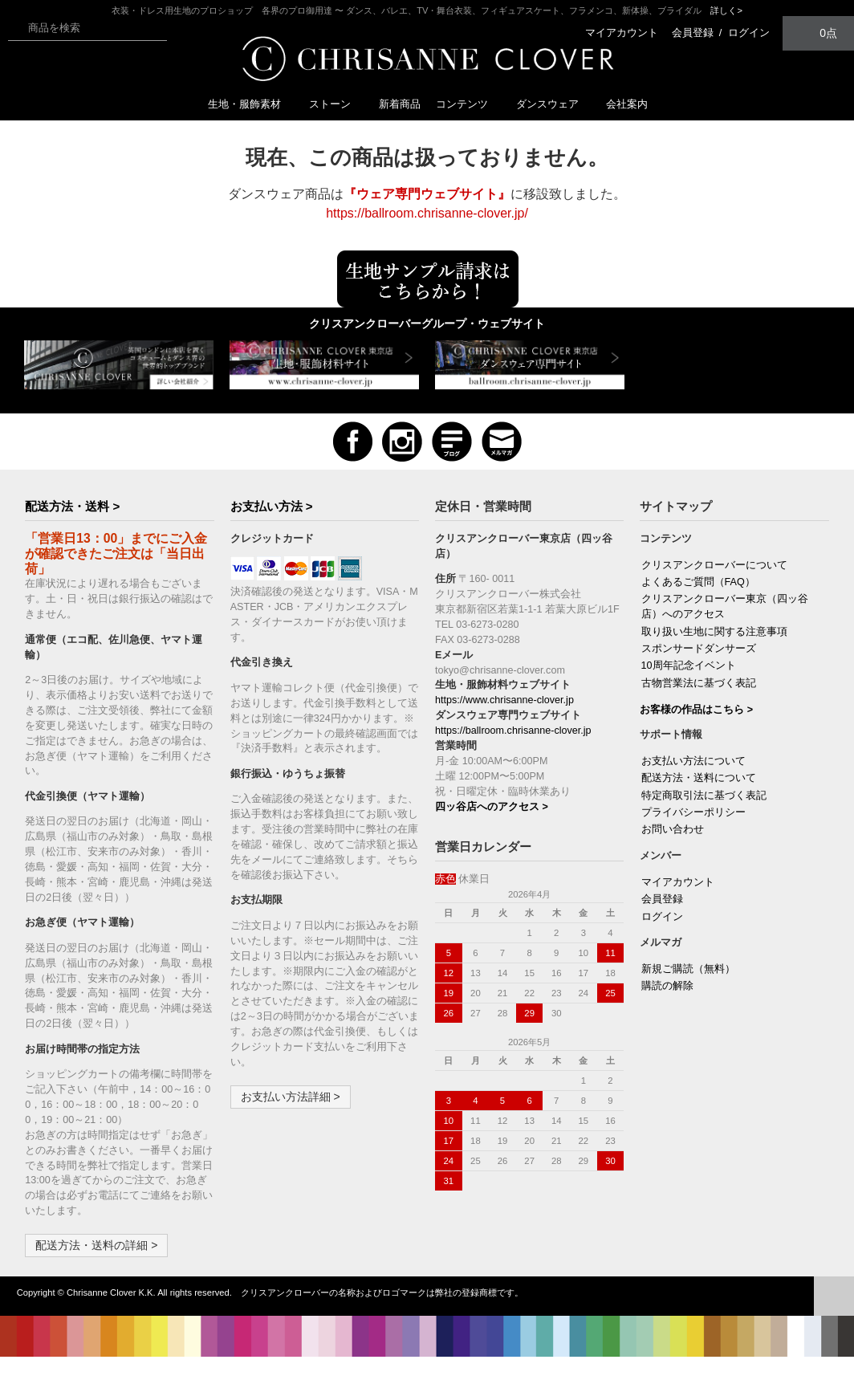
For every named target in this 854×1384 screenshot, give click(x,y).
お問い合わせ (672, 829)
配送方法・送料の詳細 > (96, 1245)
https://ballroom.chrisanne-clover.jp (513, 730)
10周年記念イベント (688, 665)
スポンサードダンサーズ (698, 648)
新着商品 (400, 104)
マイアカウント (621, 32)
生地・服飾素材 (251, 104)
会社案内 (627, 104)
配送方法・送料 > (72, 506)
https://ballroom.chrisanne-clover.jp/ (427, 213)
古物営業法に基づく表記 (698, 683)
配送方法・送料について (698, 778)
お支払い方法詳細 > (290, 1096)
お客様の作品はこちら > (696, 709)
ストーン (336, 104)
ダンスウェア (554, 104)
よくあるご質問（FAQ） (698, 582)
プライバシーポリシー (693, 812)
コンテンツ (468, 104)
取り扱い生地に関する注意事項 (714, 631)
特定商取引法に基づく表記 (704, 795)
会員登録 (693, 32)
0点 (818, 32)
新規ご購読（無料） (688, 969)
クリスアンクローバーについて (714, 565)
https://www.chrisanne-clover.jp (504, 700)
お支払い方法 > (271, 506)
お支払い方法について (693, 761)
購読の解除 (667, 985)
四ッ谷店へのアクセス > (491, 806)
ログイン (749, 32)
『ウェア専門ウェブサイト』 (427, 194)
